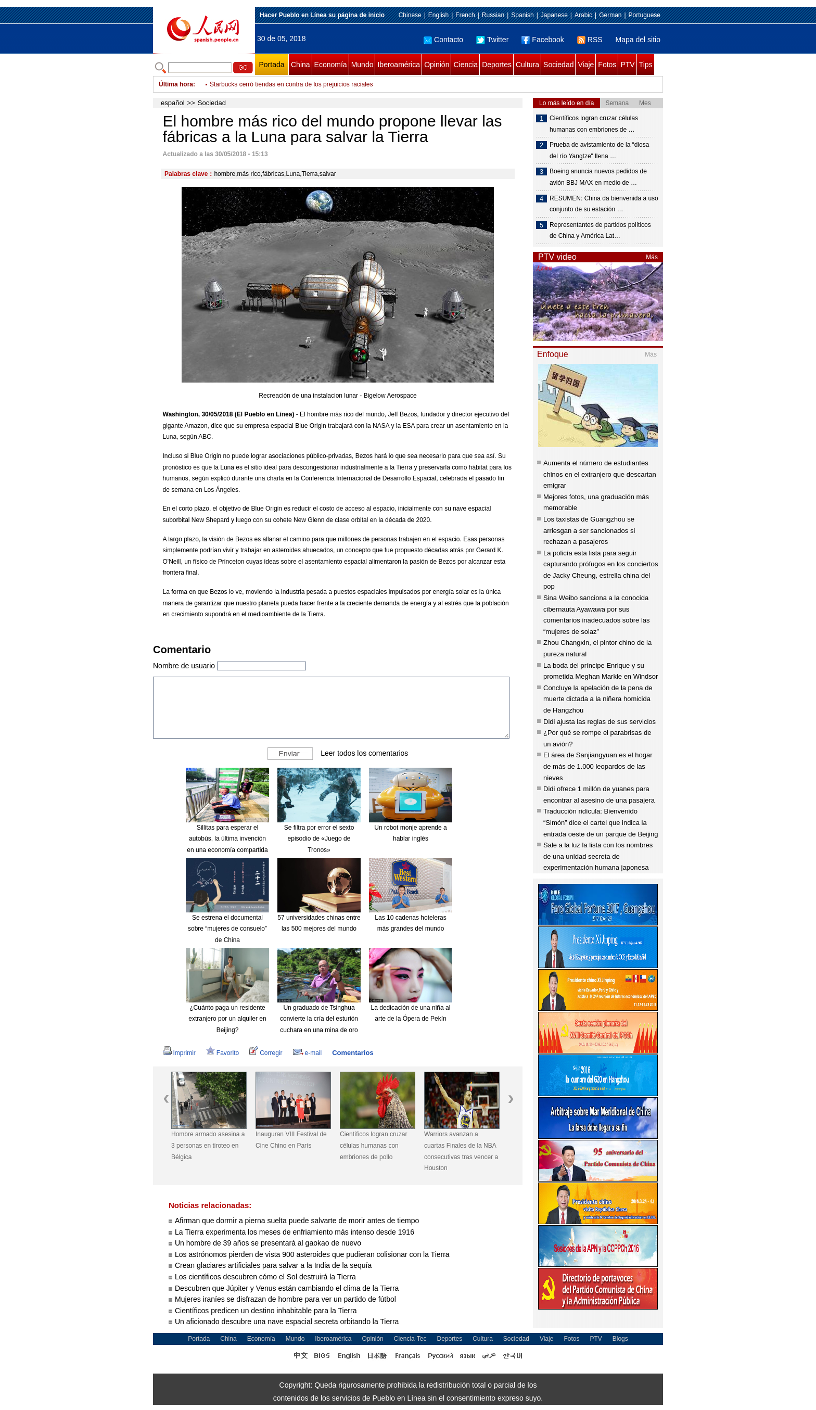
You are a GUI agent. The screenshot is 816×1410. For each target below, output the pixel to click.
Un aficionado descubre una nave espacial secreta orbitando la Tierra (287, 1321)
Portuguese (644, 15)
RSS (590, 39)
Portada (271, 64)
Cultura (527, 64)
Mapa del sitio (638, 39)
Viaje (586, 64)
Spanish (522, 15)
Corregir (265, 1053)
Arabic (583, 15)
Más (652, 257)
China (300, 64)
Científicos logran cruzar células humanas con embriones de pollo (373, 1145)
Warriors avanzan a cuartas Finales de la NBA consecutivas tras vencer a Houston (461, 1151)
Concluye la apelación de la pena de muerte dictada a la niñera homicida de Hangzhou (598, 699)
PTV (627, 64)
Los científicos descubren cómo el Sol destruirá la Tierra (265, 1277)
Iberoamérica (398, 64)
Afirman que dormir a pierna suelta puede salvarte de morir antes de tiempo (297, 1220)
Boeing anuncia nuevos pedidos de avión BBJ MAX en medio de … (598, 177)
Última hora (176, 84)
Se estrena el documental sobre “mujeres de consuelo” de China (227, 929)
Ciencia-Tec (410, 1338)
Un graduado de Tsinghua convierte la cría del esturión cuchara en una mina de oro (319, 1019)
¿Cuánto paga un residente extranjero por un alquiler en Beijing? (227, 1019)
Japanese (554, 15)
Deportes (497, 64)
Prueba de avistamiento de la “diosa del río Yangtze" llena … (599, 150)
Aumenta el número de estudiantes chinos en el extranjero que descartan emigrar (599, 474)
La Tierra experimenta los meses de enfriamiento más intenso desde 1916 (294, 1232)
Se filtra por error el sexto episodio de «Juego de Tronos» (319, 839)
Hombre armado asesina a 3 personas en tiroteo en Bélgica (208, 1145)
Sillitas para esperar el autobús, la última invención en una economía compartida (227, 839)
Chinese (410, 15)
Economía (330, 64)
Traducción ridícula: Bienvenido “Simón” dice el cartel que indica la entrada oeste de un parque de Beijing (600, 822)
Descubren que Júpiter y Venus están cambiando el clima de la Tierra (287, 1288)
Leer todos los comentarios (364, 753)
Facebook (542, 39)
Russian (493, 15)
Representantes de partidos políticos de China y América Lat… (600, 230)
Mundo (362, 64)
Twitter (492, 39)
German (610, 15)
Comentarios (352, 1053)
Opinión (436, 64)
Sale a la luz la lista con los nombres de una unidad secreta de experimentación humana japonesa (598, 856)
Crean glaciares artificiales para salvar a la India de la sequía (273, 1265)
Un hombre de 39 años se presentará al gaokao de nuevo (268, 1243)
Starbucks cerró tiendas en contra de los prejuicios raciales (291, 84)
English (438, 15)
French (465, 15)
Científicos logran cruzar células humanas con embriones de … (594, 124)
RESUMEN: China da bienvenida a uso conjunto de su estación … (604, 204)
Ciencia (465, 64)
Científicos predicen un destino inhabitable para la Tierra (265, 1310)
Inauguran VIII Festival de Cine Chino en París (291, 1139)
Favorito (222, 1053)
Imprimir (179, 1053)
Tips (646, 64)
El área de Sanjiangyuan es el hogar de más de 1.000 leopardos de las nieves (598, 766)
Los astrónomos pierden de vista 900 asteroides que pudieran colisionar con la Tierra (312, 1254)
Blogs (620, 1338)
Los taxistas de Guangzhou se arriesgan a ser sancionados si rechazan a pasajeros (589, 530)
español (173, 103)
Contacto (443, 39)
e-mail (307, 1053)
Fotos (607, 64)
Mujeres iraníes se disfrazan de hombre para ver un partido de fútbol (285, 1299)
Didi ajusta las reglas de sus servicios (599, 722)
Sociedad (558, 64)
